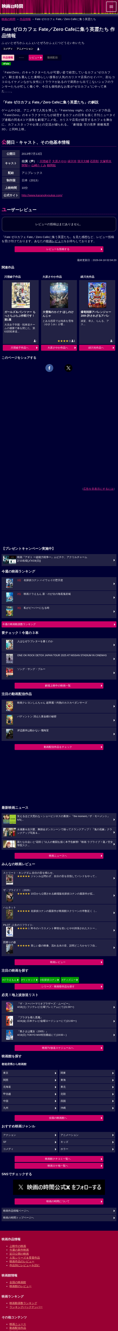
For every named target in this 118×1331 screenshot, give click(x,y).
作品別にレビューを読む (24, 1265)
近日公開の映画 (19, 1253)
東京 (5, 1073)
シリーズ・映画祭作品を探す (58, 986)
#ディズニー (69, 979)
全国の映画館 (17, 1282)
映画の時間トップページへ (18, 1217)
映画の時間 (8, 19)
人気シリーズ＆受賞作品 (24, 1257)
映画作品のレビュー (21, 1261)
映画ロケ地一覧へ (58, 1165)
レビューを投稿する (57, 249)
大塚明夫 (105, 161)
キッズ (64, 1142)
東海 (63, 1080)
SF (4, 1142)
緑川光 (72, 161)
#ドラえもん (9, 979)
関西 (5, 1080)
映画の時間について (57, 1201)
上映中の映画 (17, 1246)
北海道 (7, 1087)
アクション (9, 1135)
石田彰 (94, 161)
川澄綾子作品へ (20, 347)
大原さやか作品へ (58, 347)
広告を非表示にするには (98, 488)
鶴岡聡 (51, 165)
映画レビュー (58, 962)
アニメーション (25, 48)
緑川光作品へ (96, 347)
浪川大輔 (83, 161)
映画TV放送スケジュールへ (58, 1047)
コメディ (8, 48)
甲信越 (7, 1094)
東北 (63, 1087)
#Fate (6, 63)
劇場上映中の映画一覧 (58, 685)
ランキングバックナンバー (26, 1307)
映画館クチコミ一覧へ (58, 1158)
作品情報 (25, 19)
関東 (63, 1073)
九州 (5, 1108)
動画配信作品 (17, 1327)
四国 (63, 1101)
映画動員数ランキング (23, 1303)
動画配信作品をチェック (58, 746)
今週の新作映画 (19, 1249)
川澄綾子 (45, 161)
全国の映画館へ (58, 1117)
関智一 (26, 165)
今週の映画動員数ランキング (19, 624)
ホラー (64, 1149)
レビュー (34, 57)
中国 (5, 1101)
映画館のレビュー (20, 1286)
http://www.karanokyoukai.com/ (42, 195)
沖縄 (63, 1108)
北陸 (63, 1094)
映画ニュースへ (58, 855)
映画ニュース (17, 1324)
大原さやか (59, 161)
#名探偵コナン (48, 979)
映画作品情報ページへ (16, 1210)
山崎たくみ (38, 165)
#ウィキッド (28, 979)
